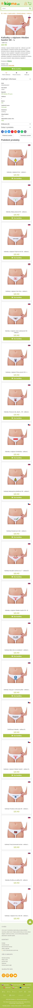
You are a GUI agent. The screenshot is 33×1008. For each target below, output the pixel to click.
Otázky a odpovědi (5, 948)
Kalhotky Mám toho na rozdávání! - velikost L (16, 650)
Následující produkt (25, 135)
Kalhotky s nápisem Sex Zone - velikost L (16, 291)
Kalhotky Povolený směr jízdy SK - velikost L (16, 808)
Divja (2, 120)
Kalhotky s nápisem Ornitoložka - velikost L (16, 451)
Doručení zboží (5, 961)
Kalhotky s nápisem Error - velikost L (16, 172)
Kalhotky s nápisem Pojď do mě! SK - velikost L (16, 251)
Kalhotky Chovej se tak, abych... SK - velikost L (16, 412)
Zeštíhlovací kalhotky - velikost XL (16, 729)
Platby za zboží (5, 959)
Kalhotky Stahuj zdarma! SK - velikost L (16, 212)
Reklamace (4, 963)
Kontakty (3, 943)
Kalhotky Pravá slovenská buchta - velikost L (16, 844)
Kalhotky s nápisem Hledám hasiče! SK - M (16, 610)
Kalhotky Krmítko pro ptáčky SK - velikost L (16, 880)
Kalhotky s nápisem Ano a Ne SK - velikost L (16, 915)
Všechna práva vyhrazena (22, 999)
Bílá (2, 102)
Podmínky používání (26, 1005)
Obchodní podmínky (6, 957)
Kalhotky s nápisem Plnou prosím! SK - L (16, 372)
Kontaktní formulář (5, 944)
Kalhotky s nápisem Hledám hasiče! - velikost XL (16, 769)
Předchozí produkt (7, 135)
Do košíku (16, 69)
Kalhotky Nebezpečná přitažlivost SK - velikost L (16, 491)
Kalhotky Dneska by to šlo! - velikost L (16, 531)
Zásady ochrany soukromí (16, 1005)
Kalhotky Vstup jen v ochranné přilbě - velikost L (16, 689)
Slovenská (3, 107)
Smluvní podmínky (20, 1003)
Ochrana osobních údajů (6, 965)
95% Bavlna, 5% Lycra (6, 94)
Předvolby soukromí (6, 1005)
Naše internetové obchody (7, 946)
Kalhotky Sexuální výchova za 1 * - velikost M (17, 570)
